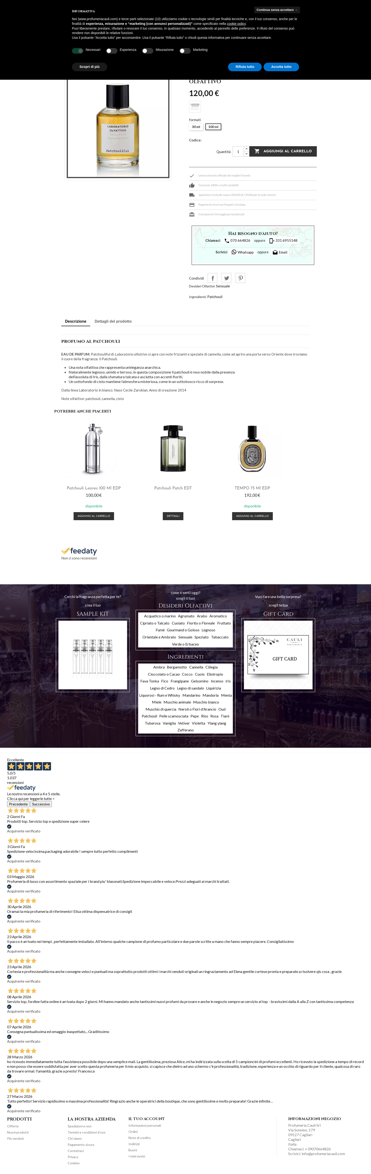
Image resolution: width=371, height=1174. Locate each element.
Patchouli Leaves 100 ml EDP (87, 487)
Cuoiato (178, 622)
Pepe (194, 715)
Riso (204, 715)
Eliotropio (215, 673)
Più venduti (15, 1137)
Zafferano (185, 729)
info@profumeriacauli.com (323, 1152)
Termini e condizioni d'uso (87, 1131)
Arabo (202, 615)
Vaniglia (169, 722)
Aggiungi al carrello (283, 151)
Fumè (160, 629)
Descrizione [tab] (75, 321)
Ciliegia (211, 666)
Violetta (198, 722)
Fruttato (224, 622)
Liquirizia (213, 687)
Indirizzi (134, 1143)
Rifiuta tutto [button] (245, 67)
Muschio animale (177, 701)
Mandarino (191, 694)
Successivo (41, 803)
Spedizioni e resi (79, 1125)
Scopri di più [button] (90, 67)
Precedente (18, 803)
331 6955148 (283, 241)
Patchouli (214, 297)
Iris (228, 680)
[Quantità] (238, 151)
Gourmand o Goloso (183, 629)
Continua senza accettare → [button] (277, 10)
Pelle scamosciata (173, 715)
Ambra (159, 666)
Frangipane (180, 680)
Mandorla (211, 694)
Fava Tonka (149, 680)
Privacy (73, 1156)
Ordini (133, 1131)
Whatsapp (242, 252)
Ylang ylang (217, 722)
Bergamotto (177, 666)
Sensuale (223, 286)
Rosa (214, 715)
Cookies (74, 1162)
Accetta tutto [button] (281, 67)
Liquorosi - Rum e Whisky (159, 694)
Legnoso (208, 629)
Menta (226, 694)
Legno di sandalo (190, 687)
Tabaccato (220, 635)
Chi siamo (75, 1137)
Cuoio (200, 673)
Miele (156, 701)
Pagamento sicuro (81, 1143)
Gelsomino (199, 680)
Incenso (217, 680)
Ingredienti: (198, 297)
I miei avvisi (136, 1155)
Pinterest (240, 277)
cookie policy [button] (236, 24)
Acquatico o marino (160, 615)
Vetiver (184, 722)
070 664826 (237, 241)
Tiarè (225, 715)
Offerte (13, 1125)
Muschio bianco (206, 701)
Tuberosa (152, 722)
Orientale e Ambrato (159, 635)
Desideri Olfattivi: (202, 286)
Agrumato (186, 615)
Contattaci (76, 1150)
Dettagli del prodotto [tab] (113, 321)
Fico (164, 680)
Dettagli (152, 515)
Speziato (201, 635)
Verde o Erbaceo (185, 643)
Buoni (132, 1149)
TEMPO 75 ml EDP (218, 487)
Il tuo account (146, 1117)
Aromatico (218, 615)
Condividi (212, 277)
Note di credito (139, 1137)
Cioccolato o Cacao (164, 673)
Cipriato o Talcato (154, 622)
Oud (221, 708)
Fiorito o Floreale (201, 622)
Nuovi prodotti (18, 1131)
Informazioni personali (144, 1124)
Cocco (187, 673)
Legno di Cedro (162, 687)
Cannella (196, 666)
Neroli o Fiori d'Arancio (197, 708)
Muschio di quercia (161, 708)
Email (279, 252)
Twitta (226, 277)
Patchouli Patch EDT (153, 487)
